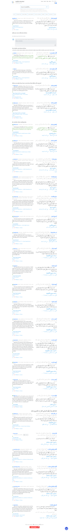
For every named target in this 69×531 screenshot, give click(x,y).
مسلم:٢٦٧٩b (54, 197)
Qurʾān (14, 14)
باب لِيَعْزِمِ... (53, 95)
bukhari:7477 (15, 140)
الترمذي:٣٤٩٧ (54, 18)
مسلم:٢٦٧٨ (54, 159)
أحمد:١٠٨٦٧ (54, 362)
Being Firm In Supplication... (18, 169)
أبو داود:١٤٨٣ (54, 216)
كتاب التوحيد (44, 135)
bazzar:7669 (15, 433)
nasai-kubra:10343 (16, 449)
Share (18, 29)
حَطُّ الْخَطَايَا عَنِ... (52, 425)
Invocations (26, 94)
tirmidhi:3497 (14, 18)
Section (14, 27)
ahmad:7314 (15, 248)
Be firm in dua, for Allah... (17, 61)
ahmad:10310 (15, 319)
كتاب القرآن (44, 407)
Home (39, 2)
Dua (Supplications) (19, 27)
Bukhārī (43, 14)
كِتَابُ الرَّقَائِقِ (44, 425)
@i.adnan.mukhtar (29, 524)
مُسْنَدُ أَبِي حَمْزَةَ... (52, 444)
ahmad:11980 (15, 379)
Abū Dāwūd (50, 14)
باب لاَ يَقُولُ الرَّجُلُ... (52, 242)
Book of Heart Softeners (26, 426)
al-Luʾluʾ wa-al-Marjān (38, 14)
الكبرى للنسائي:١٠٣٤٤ (52, 467)
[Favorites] (50, 2)
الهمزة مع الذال (53, 518)
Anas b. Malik (18, 438)
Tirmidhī (55, 14)
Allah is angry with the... (17, 77)
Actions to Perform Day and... (28, 459)
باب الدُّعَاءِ (54, 227)
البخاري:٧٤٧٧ (54, 141)
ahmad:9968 (15, 284)
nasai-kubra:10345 (16, 486)
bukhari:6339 (15, 102)
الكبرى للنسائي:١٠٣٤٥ (52, 486)
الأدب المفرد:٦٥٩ (53, 69)
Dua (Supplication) (16, 405)
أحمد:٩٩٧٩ (54, 302)
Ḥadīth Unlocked (20, 1)
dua (13, 28)
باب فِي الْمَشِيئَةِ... (52, 135)
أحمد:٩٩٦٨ (54, 284)
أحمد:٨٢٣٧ (54, 266)
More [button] (47, 2)
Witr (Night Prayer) (26, 225)
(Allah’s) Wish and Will (17, 133)
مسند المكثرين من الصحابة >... (48, 258)
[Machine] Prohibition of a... (17, 459)
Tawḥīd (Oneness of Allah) (26, 133)
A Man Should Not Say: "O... (17, 241)
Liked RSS (42, 524)
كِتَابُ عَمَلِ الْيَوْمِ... (44, 458)
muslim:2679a (15, 176)
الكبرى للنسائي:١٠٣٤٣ (52, 449)
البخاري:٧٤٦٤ (54, 124)
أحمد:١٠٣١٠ (54, 319)
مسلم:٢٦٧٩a (54, 177)
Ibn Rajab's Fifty (19, 14)
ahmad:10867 (15, 362)
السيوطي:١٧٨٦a (53, 505)
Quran (21, 405)
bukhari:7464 (15, 124)
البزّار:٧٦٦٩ (54, 433)
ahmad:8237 (15, 265)
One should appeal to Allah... (18, 94)
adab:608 (14, 53)
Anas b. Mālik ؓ (16, 388)
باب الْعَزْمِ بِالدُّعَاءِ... (52, 170)
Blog (44, 2)
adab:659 (14, 68)
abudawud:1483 (16, 216)
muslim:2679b (15, 196)
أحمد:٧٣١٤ (54, 248)
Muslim (47, 14)
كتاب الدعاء (44, 64)
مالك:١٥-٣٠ (54, 396)
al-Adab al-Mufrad (30, 14)
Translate (26, 434)
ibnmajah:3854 (15, 232)
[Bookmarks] (51, 2)
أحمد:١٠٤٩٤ (54, 340)
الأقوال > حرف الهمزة (44, 518)
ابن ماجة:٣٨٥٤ (54, 232)
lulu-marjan (17, 97)
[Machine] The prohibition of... (18, 478)
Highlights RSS (36, 524)
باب (55, 29)
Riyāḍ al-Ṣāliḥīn (24, 14)
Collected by (14, 50)
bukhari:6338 (15, 85)
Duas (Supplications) (26, 61)
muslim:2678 (15, 159)
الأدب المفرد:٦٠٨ (53, 53)
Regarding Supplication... (17, 225)
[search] (33, 6)
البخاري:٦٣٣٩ (54, 103)
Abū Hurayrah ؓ (16, 258)
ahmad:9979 (15, 301)
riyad (20, 97)
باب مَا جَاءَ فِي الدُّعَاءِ (52, 407)
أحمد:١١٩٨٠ (54, 380)
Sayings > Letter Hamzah (20, 515)
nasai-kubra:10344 (16, 466)
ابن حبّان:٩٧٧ (54, 414)
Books (42, 2)
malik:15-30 (15, 395)
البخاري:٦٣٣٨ (54, 86)
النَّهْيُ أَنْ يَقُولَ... (52, 458)
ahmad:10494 (15, 340)
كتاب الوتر (48, 227)
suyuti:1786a (15, 505)
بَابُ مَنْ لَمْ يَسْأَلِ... (52, 78)
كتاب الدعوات (50, 29)
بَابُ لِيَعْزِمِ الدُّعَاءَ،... (52, 64)
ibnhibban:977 (15, 413)
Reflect (18, 63)
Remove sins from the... (17, 426)
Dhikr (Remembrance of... (28, 169)
